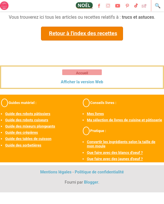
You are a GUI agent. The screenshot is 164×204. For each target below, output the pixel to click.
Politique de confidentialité (99, 172)
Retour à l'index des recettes (83, 33)
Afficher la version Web (82, 82)
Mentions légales (56, 172)
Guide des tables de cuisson (28, 139)
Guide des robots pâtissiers (27, 114)
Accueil (82, 73)
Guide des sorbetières (23, 145)
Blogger (91, 182)
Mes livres (95, 114)
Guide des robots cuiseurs (26, 120)
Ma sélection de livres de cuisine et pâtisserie (124, 120)
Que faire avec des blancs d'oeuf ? (115, 152)
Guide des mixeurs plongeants (30, 126)
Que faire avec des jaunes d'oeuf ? (115, 159)
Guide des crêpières (21, 132)
